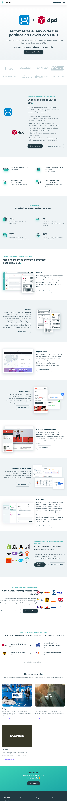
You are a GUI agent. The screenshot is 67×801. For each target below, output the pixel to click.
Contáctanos (57, 2)
